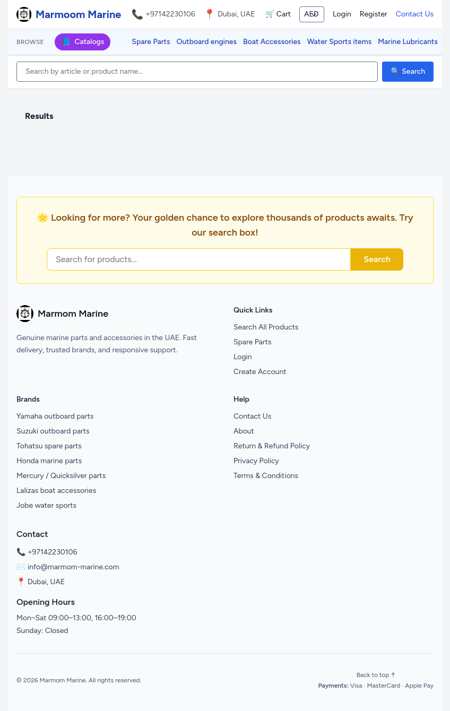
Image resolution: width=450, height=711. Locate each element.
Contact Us (415, 14)
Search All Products (265, 327)
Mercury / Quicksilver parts (61, 475)
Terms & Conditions (265, 475)
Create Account (260, 371)
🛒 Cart (278, 14)
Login (342, 14)
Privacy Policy (256, 460)
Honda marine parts (49, 460)
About (243, 431)
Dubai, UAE (46, 581)
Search (377, 259)
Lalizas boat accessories (56, 490)
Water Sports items (339, 41)
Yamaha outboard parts (54, 416)
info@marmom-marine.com (73, 566)
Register (373, 14)
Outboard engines (207, 41)
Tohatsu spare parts (49, 445)
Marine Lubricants (408, 41)
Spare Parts (151, 41)
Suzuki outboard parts (53, 431)
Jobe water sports (46, 505)
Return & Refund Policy (271, 445)
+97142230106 (170, 14)
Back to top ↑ (376, 675)
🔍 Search (408, 71)
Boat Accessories (272, 41)
